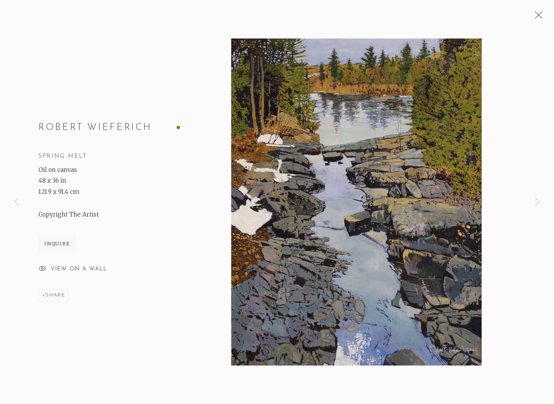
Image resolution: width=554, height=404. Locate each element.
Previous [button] (16, 202)
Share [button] (55, 295)
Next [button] (537, 202)
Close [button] (536, 17)
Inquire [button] (57, 244)
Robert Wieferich (95, 128)
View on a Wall (72, 270)
